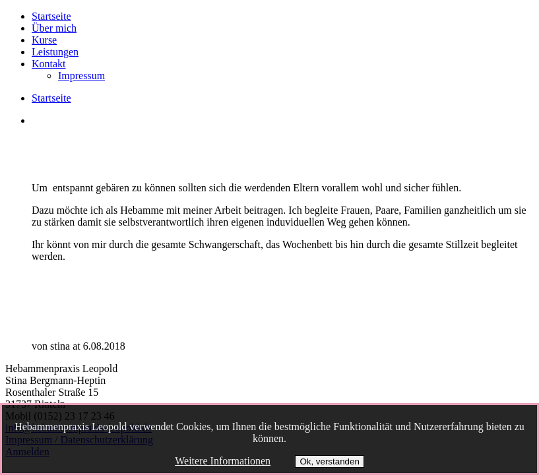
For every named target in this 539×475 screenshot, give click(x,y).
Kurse (44, 40)
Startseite (51, 16)
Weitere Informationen (222, 460)
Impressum (81, 75)
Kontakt (49, 63)
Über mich (54, 28)
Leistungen (55, 51)
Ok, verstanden (329, 461)
